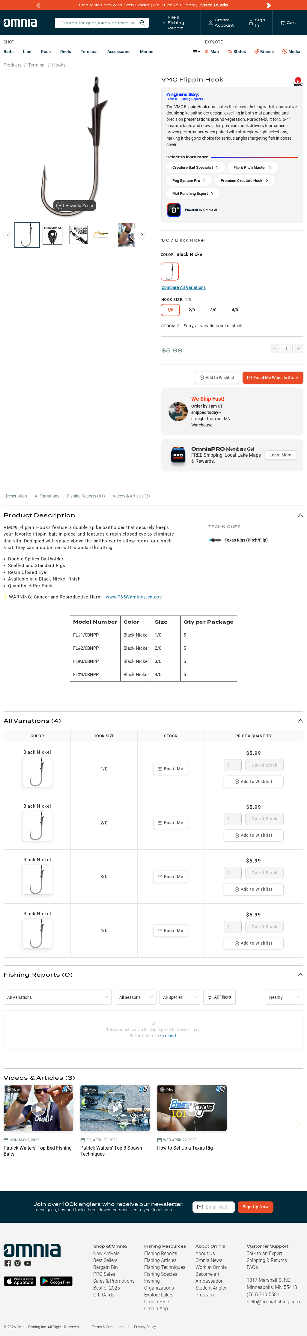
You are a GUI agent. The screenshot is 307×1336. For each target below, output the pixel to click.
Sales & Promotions (114, 1281)
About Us (205, 1253)
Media (291, 51)
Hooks (59, 65)
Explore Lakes (158, 1295)
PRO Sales (104, 1274)
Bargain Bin (105, 1267)
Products (13, 65)
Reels (65, 51)
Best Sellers (105, 1260)
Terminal (89, 51)
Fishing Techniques (164, 1267)
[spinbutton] (232, 765)
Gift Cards (103, 1295)
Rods (46, 51)
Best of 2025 (106, 1288)
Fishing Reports (160, 1253)
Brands (264, 51)
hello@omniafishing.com (273, 1302)
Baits (8, 51)
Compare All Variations (184, 287)
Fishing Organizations (159, 1284)
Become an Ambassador (208, 1277)
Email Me (170, 768)
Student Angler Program (210, 1291)
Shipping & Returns (267, 1260)
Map (212, 51)
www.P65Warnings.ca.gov (133, 597)
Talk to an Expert (264, 1253)
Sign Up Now (272, 1207)
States (237, 51)
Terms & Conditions (108, 1327)
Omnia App (156, 1308)
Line (27, 51)
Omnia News (208, 1260)
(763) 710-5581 (263, 1294)
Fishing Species (160, 1274)
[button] (153, 515)
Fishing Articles (160, 1260)
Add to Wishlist (217, 377)
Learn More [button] (280, 455)
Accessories (118, 51)
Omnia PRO (156, 1302)
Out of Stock (264, 765)
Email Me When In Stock (273, 377)
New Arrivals (106, 1253)
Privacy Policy (145, 1327)
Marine (147, 51)
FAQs (252, 1267)
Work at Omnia (211, 1267)
